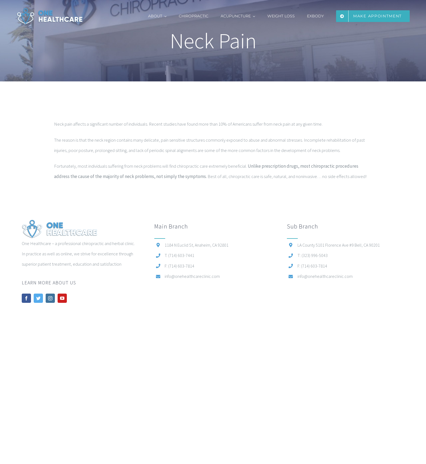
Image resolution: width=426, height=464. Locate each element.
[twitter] (38, 298)
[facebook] (26, 298)
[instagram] (50, 298)
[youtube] (62, 298)
